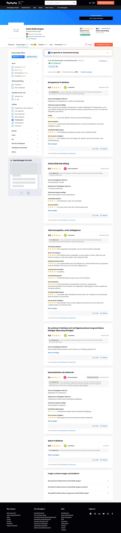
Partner (63, 527)
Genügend (19, 76)
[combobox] (61, 3)
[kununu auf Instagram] (95, 513)
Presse (9, 519)
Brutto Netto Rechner (67, 515)
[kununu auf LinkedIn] (99, 513)
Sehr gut (18, 67)
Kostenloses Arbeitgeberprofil (42, 519)
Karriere (9, 521)
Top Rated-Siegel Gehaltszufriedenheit (45, 517)
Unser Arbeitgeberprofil (13, 515)
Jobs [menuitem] (51, 44)
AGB (62, 519)
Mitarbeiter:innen (18, 56)
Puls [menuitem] (32, 44)
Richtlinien (10, 523)
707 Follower (32, 39)
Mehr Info (42, 36)
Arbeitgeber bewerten (106, 3)
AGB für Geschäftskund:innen (42, 527)
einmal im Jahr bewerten (81, 385)
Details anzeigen (86, 72)
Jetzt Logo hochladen (96, 18)
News (8, 517)
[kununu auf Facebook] (112, 513)
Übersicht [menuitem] (11, 44)
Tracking (63, 529)
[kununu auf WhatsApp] (108, 513)
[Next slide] (28, 193)
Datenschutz (64, 523)
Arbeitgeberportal (39, 513)
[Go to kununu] (12, 3)
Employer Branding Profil (41, 521)
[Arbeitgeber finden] (74, 3)
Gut (17, 70)
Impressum (64, 521)
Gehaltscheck (65, 513)
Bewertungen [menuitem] (22, 44)
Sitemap (63, 525)
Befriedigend (20, 73)
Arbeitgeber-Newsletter (40, 525)
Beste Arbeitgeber (66, 517)
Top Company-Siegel (40, 515)
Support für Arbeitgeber (41, 523)
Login (92, 3)
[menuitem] (60, 44)
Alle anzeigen (52, 144)
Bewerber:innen (32, 56)
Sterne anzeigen (53, 352)
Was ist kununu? (11, 513)
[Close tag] (57, 67)
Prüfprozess (57, 63)
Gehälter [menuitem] (43, 44)
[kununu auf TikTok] (90, 513)
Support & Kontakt (12, 525)
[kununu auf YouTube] (103, 513)
